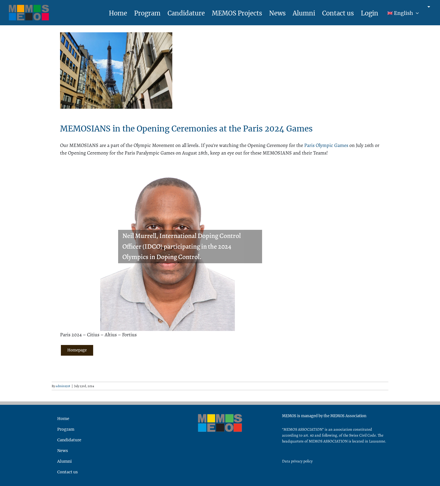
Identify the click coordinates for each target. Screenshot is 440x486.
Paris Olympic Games (326, 145)
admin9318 (63, 386)
